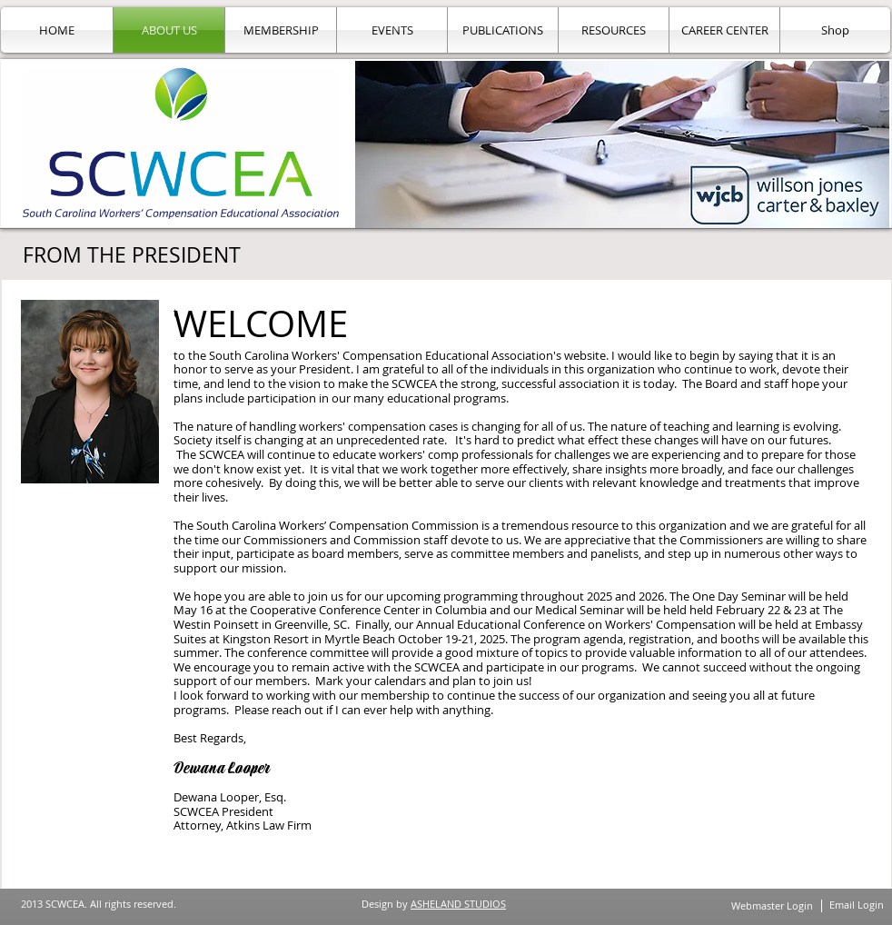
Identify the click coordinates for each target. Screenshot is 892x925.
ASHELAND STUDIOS (458, 903)
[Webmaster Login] (772, 905)
